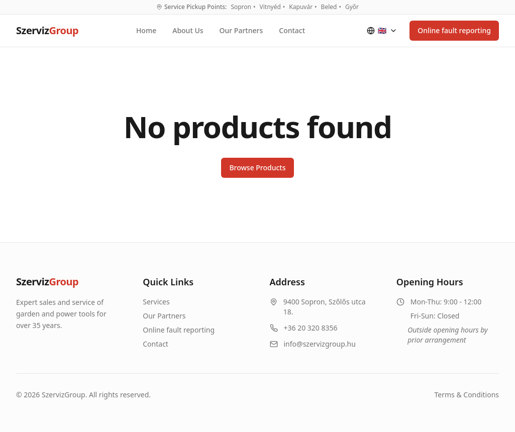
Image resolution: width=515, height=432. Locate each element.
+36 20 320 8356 (311, 328)
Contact (292, 30)
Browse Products (257, 167)
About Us (187, 30)
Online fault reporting (454, 30)
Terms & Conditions (467, 394)
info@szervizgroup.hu (320, 344)
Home (146, 30)
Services (156, 301)
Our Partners (241, 30)
